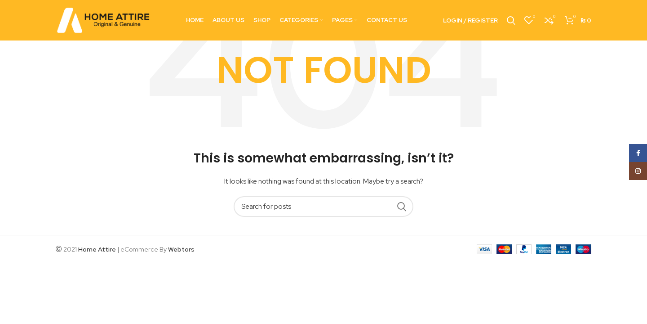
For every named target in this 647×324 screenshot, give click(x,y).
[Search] (323, 206)
